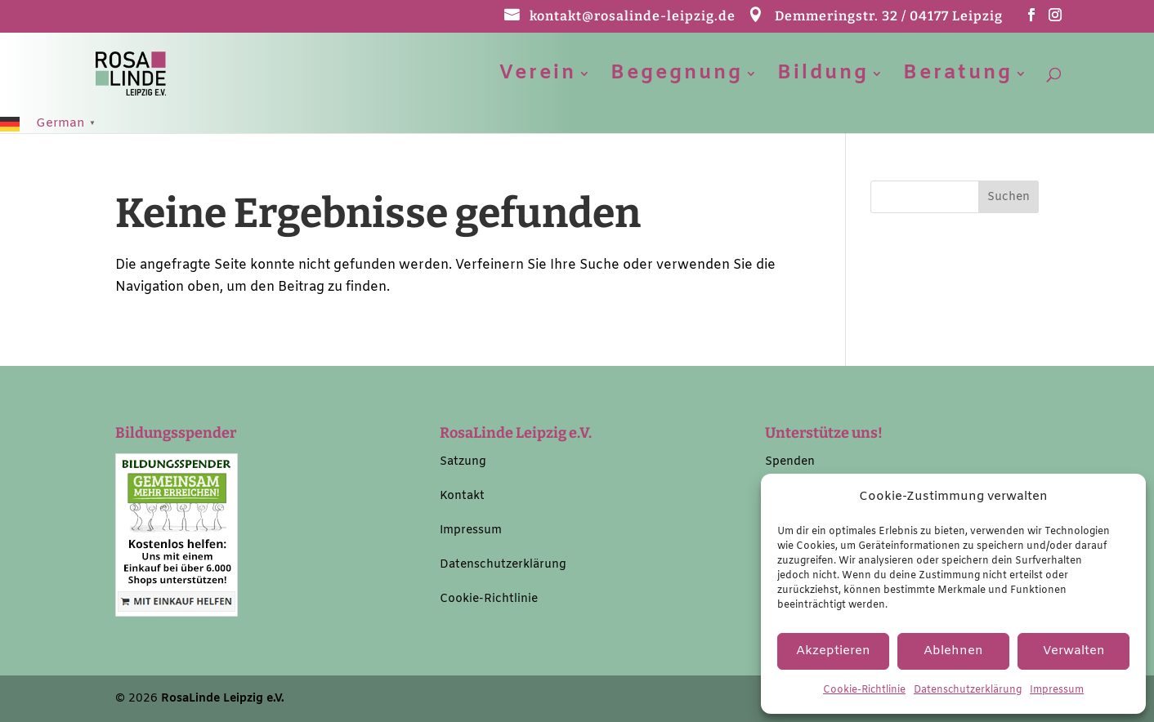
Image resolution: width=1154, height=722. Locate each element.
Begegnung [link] (677, 77)
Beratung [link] (958, 77)
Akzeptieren (833, 651)
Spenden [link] (790, 462)
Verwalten (1074, 651)
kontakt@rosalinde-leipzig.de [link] (633, 17)
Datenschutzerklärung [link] (968, 690)
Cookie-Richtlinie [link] (864, 690)
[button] (1032, 20)
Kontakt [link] (462, 496)
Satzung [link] (463, 462)
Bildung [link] (823, 77)
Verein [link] (537, 77)
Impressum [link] (1057, 690)
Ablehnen (953, 651)
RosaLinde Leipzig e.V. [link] (222, 698)
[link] (150, 73)
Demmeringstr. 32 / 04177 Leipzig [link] (889, 17)
